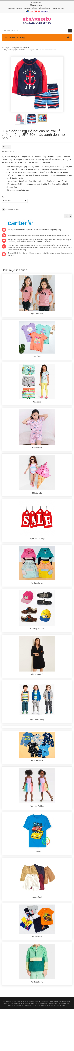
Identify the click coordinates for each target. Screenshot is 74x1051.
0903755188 (37, 2)
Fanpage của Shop (58, 8)
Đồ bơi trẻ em (24, 47)
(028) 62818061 (37, 5)
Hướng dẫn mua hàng (15, 8)
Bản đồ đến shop (44, 8)
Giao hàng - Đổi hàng (30, 8)
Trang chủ (15, 47)
